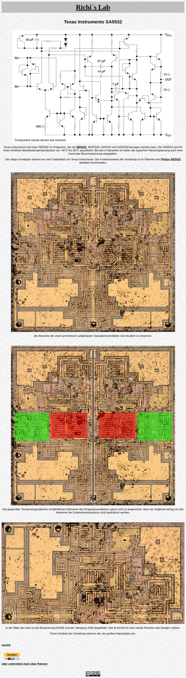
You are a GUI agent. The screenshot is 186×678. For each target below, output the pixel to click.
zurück (6, 645)
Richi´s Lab (93, 7)
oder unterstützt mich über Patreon (25, 663)
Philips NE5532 (171, 159)
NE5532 (81, 147)
